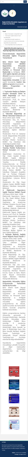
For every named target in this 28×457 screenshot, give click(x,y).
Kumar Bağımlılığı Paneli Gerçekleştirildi (13, 44)
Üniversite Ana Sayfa (22, 27)
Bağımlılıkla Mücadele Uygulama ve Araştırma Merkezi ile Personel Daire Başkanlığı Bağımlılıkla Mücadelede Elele (14, 41)
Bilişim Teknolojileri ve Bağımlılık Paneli (13, 33)
